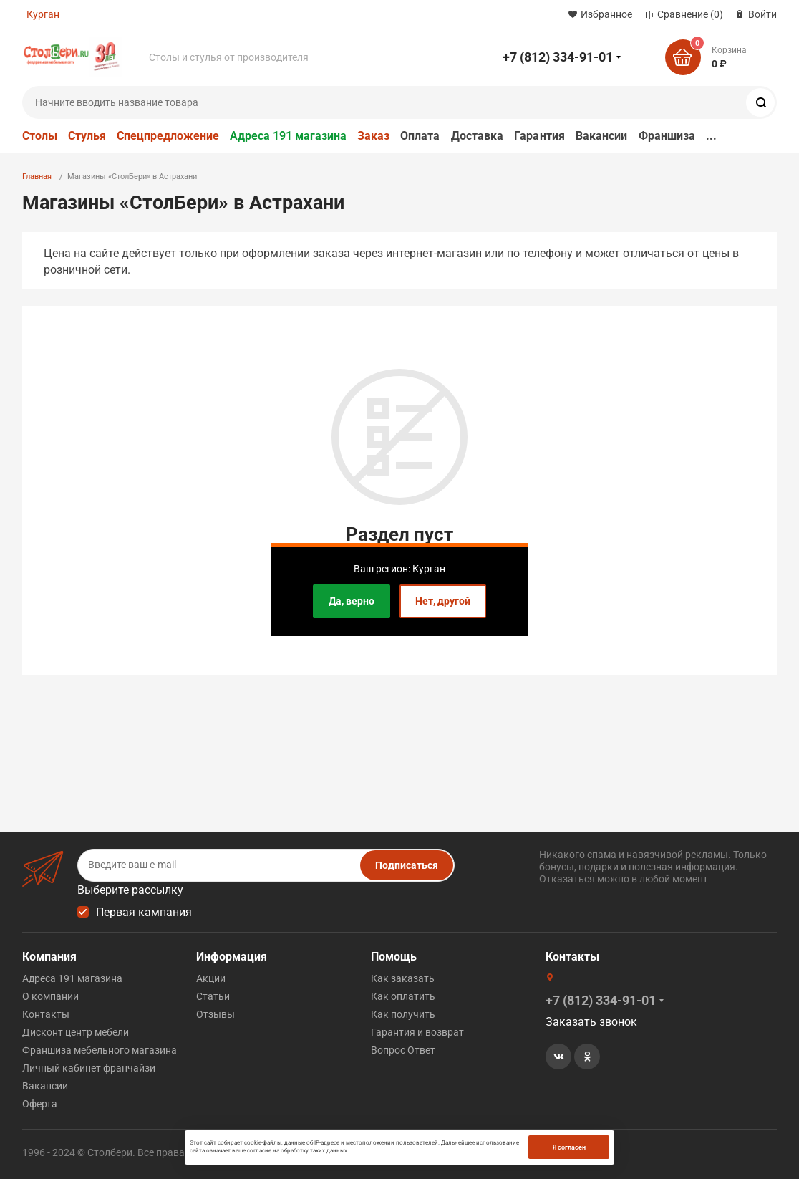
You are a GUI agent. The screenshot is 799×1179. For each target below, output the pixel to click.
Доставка (477, 136)
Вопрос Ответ (403, 1050)
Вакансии (602, 136)
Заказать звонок (591, 1022)
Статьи (213, 996)
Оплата (420, 136)
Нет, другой (442, 601)
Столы (39, 136)
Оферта (39, 1104)
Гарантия (539, 136)
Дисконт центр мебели (75, 1032)
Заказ (373, 136)
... (711, 136)
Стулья (87, 136)
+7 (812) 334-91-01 (558, 56)
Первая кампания (144, 912)
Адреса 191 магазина (288, 136)
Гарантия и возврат (417, 1032)
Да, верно (351, 601)
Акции (211, 978)
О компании (50, 996)
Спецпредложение (168, 136)
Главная (37, 176)
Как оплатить (403, 996)
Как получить (403, 1014)
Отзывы (215, 1014)
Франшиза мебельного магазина (99, 1050)
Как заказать (403, 978)
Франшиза (667, 136)
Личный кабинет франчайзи (88, 1068)
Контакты (45, 1014)
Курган (42, 14)
